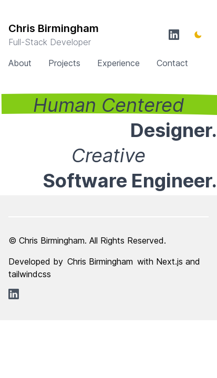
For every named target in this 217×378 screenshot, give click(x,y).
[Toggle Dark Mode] (198, 34)
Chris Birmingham (100, 261)
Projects (64, 63)
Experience (118, 63)
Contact (172, 63)
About (20, 63)
